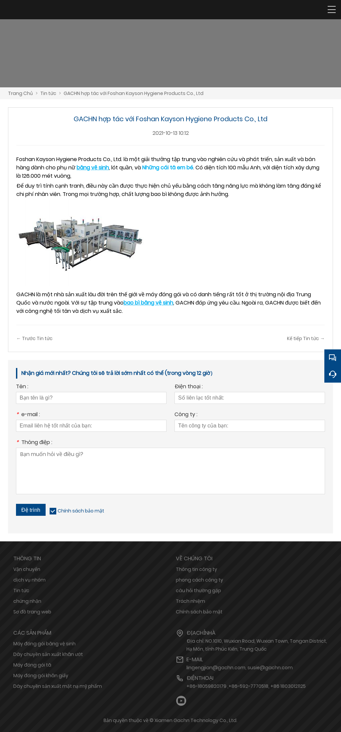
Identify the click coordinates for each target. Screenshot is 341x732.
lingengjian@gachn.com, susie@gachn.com (239, 667)
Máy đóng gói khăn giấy (40, 675)
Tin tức (48, 93)
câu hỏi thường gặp (198, 590)
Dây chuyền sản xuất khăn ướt (48, 654)
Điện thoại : (188, 387)
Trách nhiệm (190, 601)
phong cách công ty (199, 580)
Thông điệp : (34, 443)
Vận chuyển (26, 569)
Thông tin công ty (196, 569)
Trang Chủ (20, 93)
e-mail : (28, 415)
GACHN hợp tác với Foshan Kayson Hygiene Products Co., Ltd (133, 93)
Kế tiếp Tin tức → (306, 338)
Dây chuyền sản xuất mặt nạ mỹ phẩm (57, 686)
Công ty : (185, 415)
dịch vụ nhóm (29, 580)
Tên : (22, 387)
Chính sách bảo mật (81, 510)
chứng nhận (27, 601)
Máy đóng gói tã (32, 665)
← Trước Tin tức (34, 338)
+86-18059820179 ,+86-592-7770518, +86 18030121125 (246, 686)
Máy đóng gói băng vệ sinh (44, 643)
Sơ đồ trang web (32, 611)
